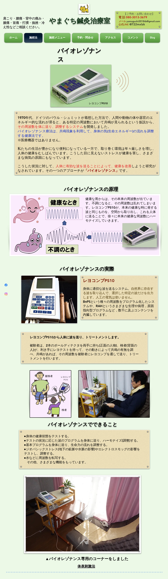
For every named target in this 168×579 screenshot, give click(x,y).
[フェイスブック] (6, 285)
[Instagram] (6, 294)
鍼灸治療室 (93, 20)
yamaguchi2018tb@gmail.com (143, 21)
